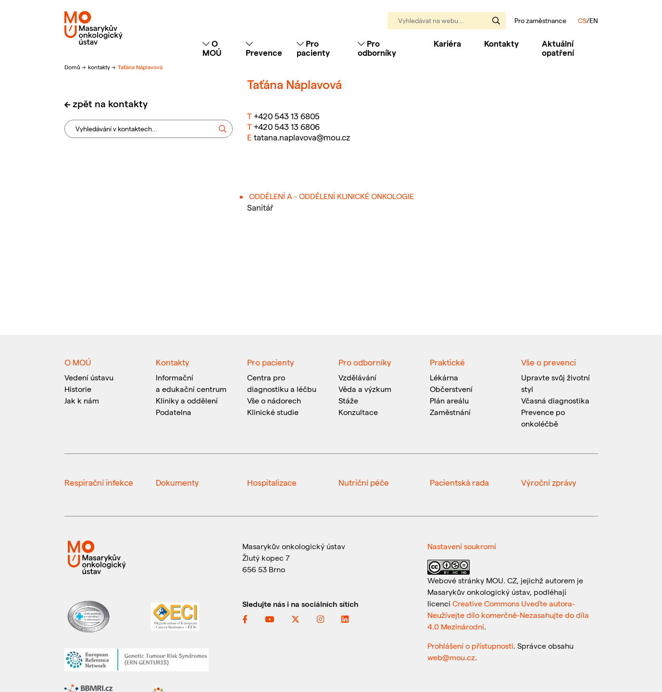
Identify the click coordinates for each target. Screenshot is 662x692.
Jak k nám (81, 400)
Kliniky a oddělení (187, 400)
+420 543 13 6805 (287, 116)
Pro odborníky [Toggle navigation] (377, 47)
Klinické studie (273, 411)
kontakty (100, 66)
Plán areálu (449, 400)
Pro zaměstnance (540, 21)
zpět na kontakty (110, 103)
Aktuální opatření (558, 47)
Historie (77, 388)
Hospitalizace (272, 482)
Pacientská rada (459, 482)
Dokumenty (177, 482)
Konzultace (358, 411)
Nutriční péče (363, 482)
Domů (73, 66)
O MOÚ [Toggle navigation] (212, 47)
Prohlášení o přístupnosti (470, 645)
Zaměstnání (450, 411)
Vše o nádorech (274, 400)
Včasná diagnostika (555, 400)
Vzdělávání (357, 377)
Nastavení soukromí (461, 546)
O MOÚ (77, 362)
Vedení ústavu (88, 377)
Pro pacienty (270, 362)
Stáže (348, 400)
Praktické (447, 362)
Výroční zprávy (548, 482)
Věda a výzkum (364, 388)
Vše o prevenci (548, 362)
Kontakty (501, 43)
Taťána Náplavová (140, 66)
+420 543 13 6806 (287, 126)
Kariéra (447, 43)
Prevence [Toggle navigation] (264, 48)
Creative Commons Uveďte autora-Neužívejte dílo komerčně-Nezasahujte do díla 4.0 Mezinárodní (508, 615)
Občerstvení (451, 388)
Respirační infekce (98, 482)
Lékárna (444, 377)
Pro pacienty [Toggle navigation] (313, 47)
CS (582, 20)
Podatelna (173, 411)
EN (593, 20)
